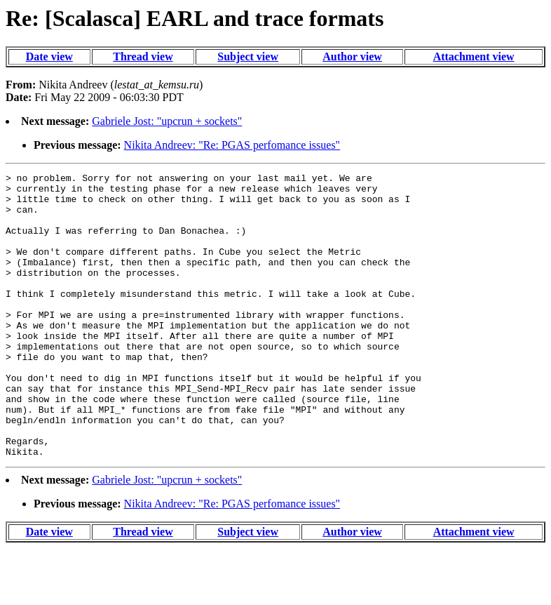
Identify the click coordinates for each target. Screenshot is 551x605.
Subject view (247, 56)
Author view (352, 56)
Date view (49, 56)
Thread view (142, 56)
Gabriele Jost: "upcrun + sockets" (167, 121)
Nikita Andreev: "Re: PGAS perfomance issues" (232, 145)
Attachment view (474, 56)
